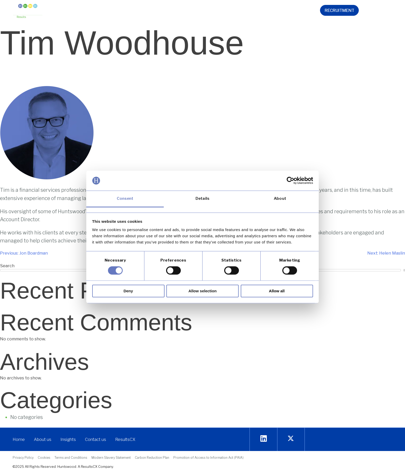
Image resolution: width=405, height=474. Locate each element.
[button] (128, 11)
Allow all (277, 291)
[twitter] (290, 438)
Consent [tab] (125, 198)
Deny (128, 291)
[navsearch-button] (382, 11)
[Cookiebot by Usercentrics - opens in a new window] (290, 181)
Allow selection (202, 291)
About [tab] (280, 198)
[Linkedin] (263, 438)
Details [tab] (202, 198)
